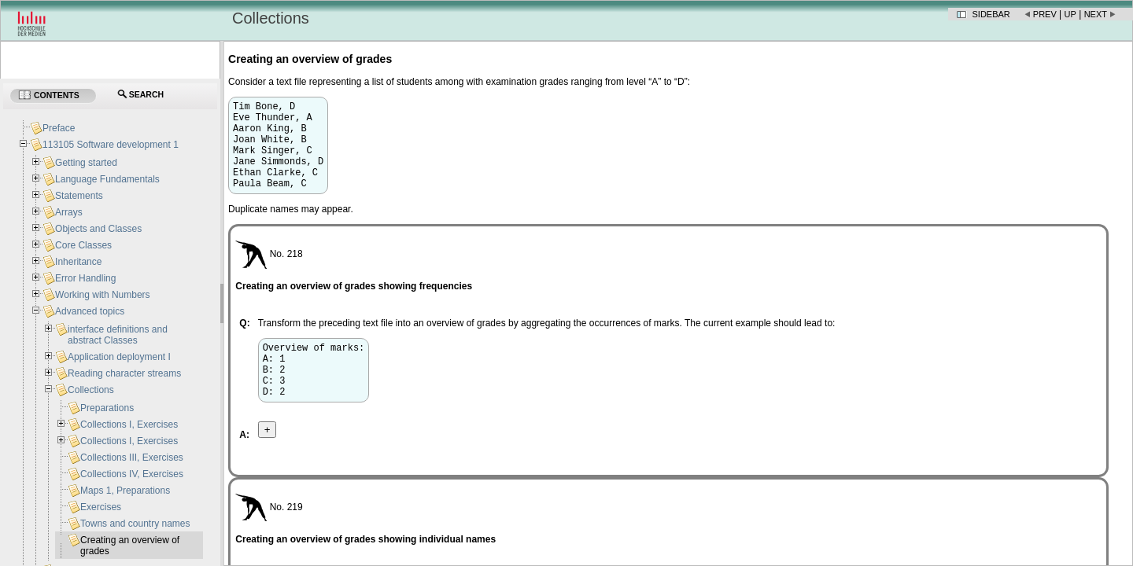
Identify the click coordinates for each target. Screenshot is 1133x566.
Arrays (69, 212)
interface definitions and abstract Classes (118, 335)
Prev (1045, 14)
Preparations (107, 407)
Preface (58, 128)
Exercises (100, 507)
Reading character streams (124, 373)
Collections (91, 389)
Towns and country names (135, 523)
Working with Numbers (102, 294)
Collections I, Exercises (129, 424)
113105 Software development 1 (110, 144)
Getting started (86, 162)
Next (1095, 14)
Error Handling (85, 278)
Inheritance (78, 261)
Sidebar (991, 14)
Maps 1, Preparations (125, 490)
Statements (79, 195)
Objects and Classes (98, 228)
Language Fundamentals (107, 179)
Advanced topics (89, 311)
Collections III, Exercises (131, 457)
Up (1070, 14)
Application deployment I (119, 356)
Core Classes (83, 245)
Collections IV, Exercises (131, 474)
